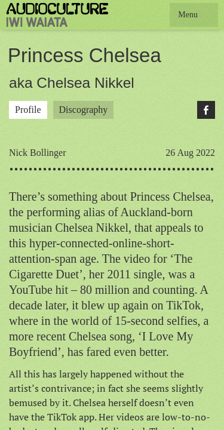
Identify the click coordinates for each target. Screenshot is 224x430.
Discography (83, 110)
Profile (28, 110)
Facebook (206, 110)
